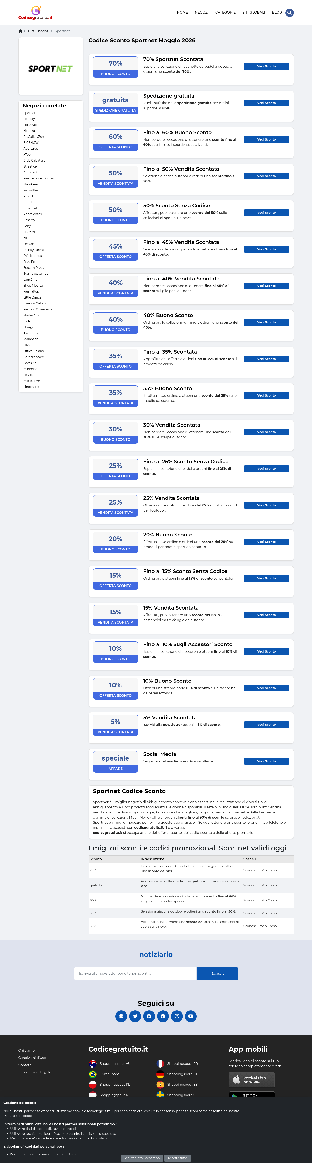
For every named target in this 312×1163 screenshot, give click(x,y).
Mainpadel (31, 338)
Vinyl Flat (30, 207)
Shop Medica (33, 285)
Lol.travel (30, 124)
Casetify (29, 219)
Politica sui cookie (17, 1116)
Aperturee (31, 148)
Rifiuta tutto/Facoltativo (142, 1158)
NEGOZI (201, 12)
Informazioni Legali (34, 1072)
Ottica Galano (34, 350)
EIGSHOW (31, 142)
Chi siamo (26, 1051)
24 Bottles (31, 190)
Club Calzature (34, 160)
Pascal (28, 196)
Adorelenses (33, 213)
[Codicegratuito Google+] (119, 1016)
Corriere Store (34, 356)
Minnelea (30, 368)
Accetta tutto (177, 1158)
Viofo (27, 321)
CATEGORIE (225, 12)
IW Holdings (33, 255)
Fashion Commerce (38, 309)
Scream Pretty (34, 267)
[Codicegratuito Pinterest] (163, 1016)
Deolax (29, 243)
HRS (27, 344)
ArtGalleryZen (34, 136)
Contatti (25, 1065)
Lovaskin (30, 362)
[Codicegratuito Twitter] (133, 1016)
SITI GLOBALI (253, 12)
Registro (217, 973)
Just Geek (31, 332)
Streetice (30, 166)
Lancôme (31, 279)
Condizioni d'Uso (32, 1058)
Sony (27, 225)
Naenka (29, 130)
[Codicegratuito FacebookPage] (148, 1016)
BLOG (277, 12)
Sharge (29, 326)
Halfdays (30, 118)
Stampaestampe (36, 273)
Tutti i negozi (38, 30)
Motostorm (32, 380)
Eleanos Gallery (35, 303)
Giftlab (29, 201)
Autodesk (31, 172)
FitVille (29, 374)
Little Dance (32, 297)
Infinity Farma (34, 249)
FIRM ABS (31, 231)
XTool (27, 154)
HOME (182, 12)
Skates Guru (33, 315)
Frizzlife (29, 261)
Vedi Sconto (266, 65)
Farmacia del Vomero (39, 178)
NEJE (27, 237)
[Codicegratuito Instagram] (178, 1016)
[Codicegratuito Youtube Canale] (193, 1016)
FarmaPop (31, 291)
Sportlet (29, 112)
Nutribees (31, 184)
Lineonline (31, 386)
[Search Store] (289, 12)
